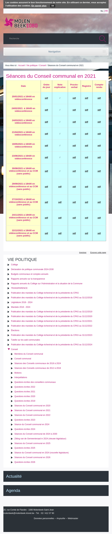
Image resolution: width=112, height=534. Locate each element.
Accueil (21, 65)
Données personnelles (44, 518)
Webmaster (73, 518)
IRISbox (56, 526)
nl (102, 11)
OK (52, 6)
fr (106, 11)
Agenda (13, 490)
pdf (86, 134)
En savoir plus (38, 5)
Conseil (42, 65)
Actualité (14, 476)
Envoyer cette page (98, 252)
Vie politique (31, 65)
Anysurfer (61, 518)
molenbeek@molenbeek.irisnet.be (18, 513)
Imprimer (82, 252)
